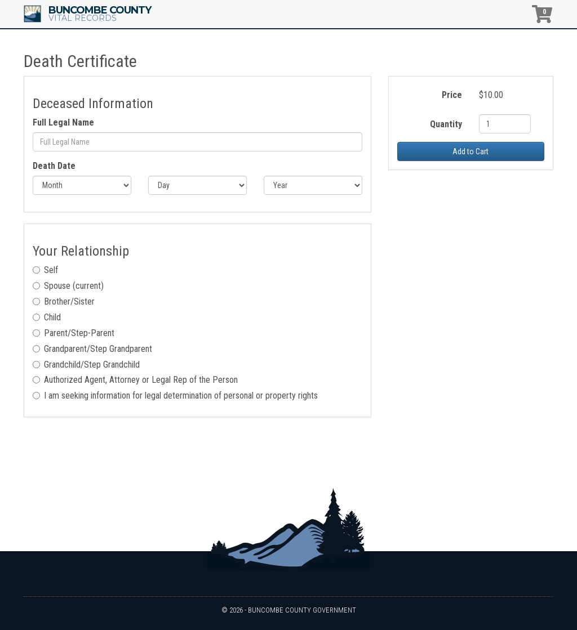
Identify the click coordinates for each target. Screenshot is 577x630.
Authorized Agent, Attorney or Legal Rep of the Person (135, 379)
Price (452, 95)
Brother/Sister (64, 301)
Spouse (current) (68, 285)
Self (45, 270)
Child (47, 317)
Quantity (446, 124)
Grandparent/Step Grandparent (92, 348)
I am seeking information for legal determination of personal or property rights (175, 395)
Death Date (54, 165)
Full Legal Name (63, 122)
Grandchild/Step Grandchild (86, 364)
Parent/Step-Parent (73, 333)
